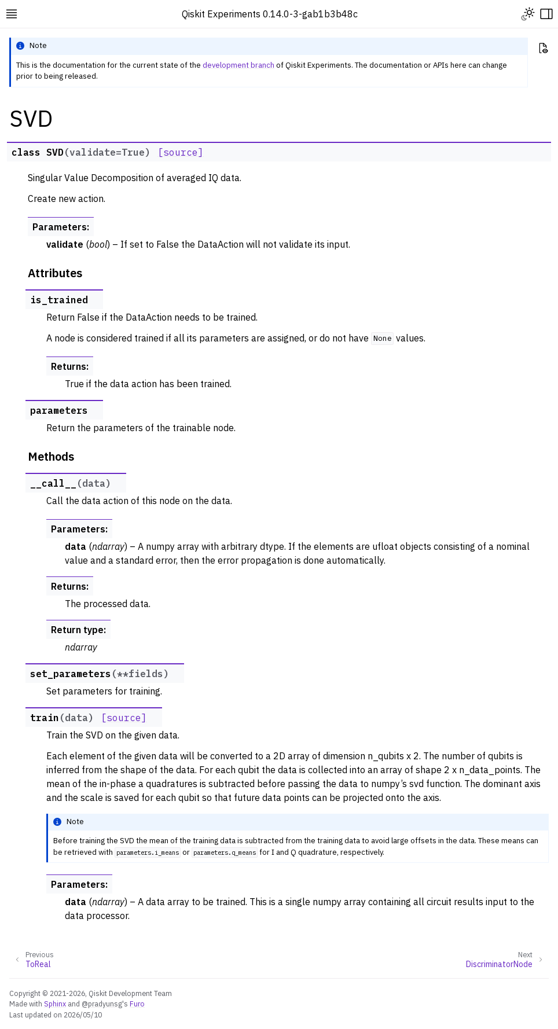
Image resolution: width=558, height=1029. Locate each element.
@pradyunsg (102, 1003)
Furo (137, 1003)
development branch (238, 65)
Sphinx (55, 1003)
